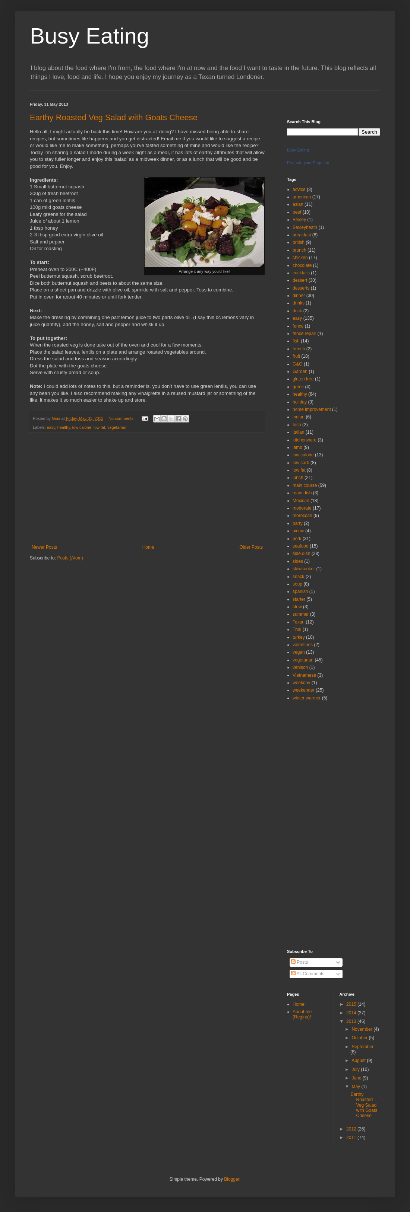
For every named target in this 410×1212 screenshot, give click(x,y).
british (299, 242)
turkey (299, 637)
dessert (300, 280)
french (299, 348)
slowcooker (304, 568)
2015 (351, 1004)
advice (299, 189)
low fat (99, 427)
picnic (298, 530)
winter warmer (307, 698)
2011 (351, 1137)
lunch (298, 477)
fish (296, 341)
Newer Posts (44, 547)
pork (297, 538)
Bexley (299, 219)
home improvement (312, 409)
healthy (63, 427)
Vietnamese (304, 675)
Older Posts (251, 547)
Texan (299, 622)
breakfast (302, 234)
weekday (301, 682)
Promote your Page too (308, 162)
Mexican (301, 500)
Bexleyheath (305, 227)
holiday (300, 402)
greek (298, 386)
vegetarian (116, 427)
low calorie (81, 427)
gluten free (303, 379)
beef (297, 212)
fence (298, 326)
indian (299, 417)
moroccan (302, 515)
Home (148, 547)
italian (298, 432)
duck (297, 310)
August (359, 1060)
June (356, 1078)
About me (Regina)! (302, 1014)
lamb (297, 447)
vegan (299, 652)
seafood (301, 546)
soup (297, 584)
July (356, 1069)
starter (299, 599)
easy (51, 427)
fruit (296, 356)
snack (298, 576)
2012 (351, 1129)
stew (297, 606)
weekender (304, 690)
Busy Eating (89, 35)
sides (298, 561)
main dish (302, 492)
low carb (301, 462)
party (298, 523)
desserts (301, 288)
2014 (351, 1012)
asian (298, 204)
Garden (300, 371)
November (362, 1029)
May (356, 1086)
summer (301, 614)
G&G (298, 364)
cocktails (301, 272)
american (302, 197)
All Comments (307, 973)
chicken (300, 257)
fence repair (304, 333)
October (360, 1037)
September (362, 1046)
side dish (301, 553)
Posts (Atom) (70, 558)
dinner (299, 295)
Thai (297, 629)
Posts (299, 962)
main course (305, 485)
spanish (300, 591)
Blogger (231, 1179)
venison (300, 667)
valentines (303, 644)
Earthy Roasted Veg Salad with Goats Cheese (114, 117)
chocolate (302, 265)
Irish (297, 424)
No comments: (122, 418)
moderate (302, 508)
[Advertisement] (147, 488)
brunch (299, 250)
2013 (351, 1021)
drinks (299, 303)
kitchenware (304, 440)
